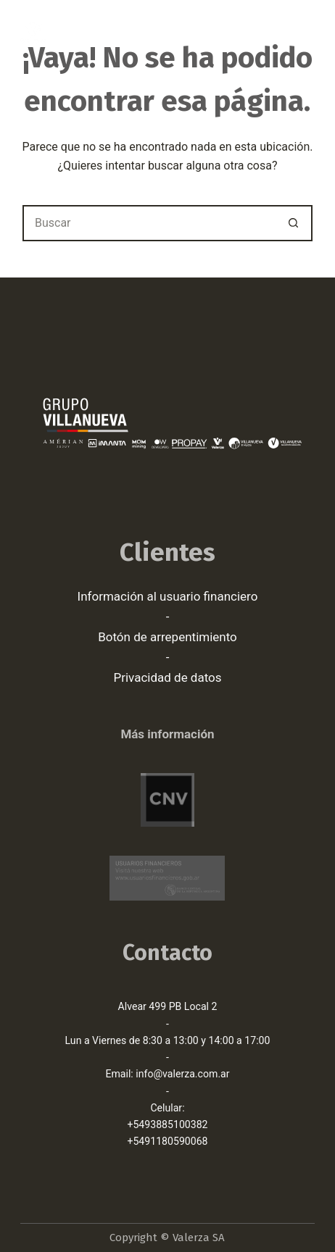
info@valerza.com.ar (182, 1074)
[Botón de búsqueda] (294, 223)
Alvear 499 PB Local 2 (168, 1006)
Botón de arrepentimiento (167, 637)
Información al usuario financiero (168, 596)
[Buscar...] (149, 223)
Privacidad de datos (167, 677)
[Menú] (308, 32)
